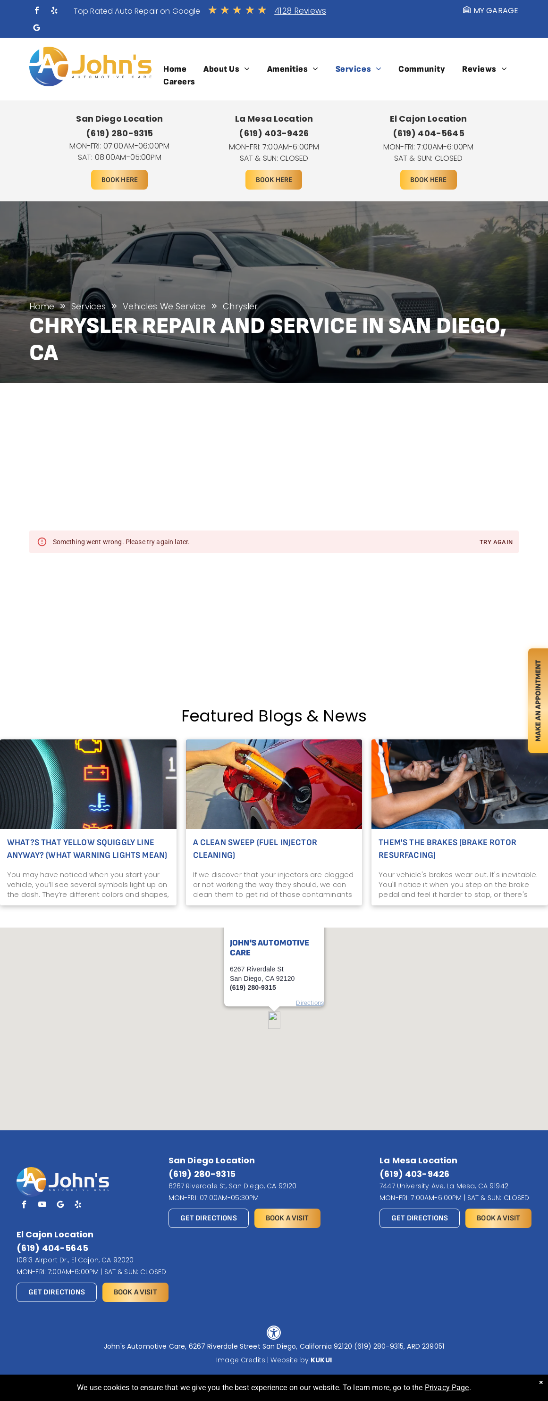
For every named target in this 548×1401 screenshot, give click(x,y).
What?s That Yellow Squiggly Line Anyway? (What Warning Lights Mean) (87, 848)
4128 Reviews (300, 11)
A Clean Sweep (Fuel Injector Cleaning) (255, 848)
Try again (496, 542)
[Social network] (36, 29)
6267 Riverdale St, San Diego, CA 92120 (233, 1186)
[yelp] (54, 11)
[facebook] (36, 11)
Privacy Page (447, 1387)
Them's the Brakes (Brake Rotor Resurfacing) (447, 848)
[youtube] (42, 1206)
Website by (289, 1360)
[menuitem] (175, 69)
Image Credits (240, 1360)
